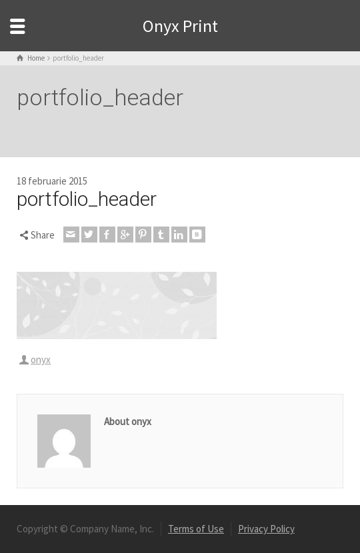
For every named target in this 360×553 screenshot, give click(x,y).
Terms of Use (196, 528)
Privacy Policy (266, 528)
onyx (41, 359)
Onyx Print (180, 26)
